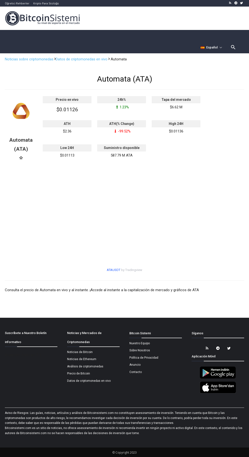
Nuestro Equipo (139, 343)
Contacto (135, 372)
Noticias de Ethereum (81, 359)
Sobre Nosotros (139, 350)
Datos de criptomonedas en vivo (82, 59)
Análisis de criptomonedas (85, 366)
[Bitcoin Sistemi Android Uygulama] (217, 378)
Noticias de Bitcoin (80, 352)
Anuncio (135, 364)
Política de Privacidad (143, 357)
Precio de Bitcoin (78, 373)
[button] (233, 47)
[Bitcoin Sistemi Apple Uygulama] (217, 393)
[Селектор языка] (211, 47)
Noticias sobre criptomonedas (29, 59)
